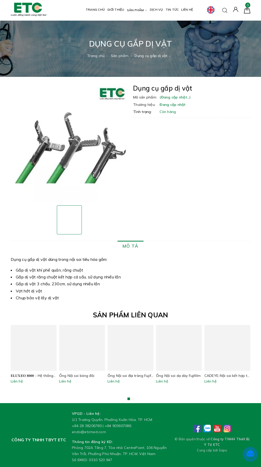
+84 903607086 (118, 425)
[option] (69, 143)
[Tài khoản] (235, 9)
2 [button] (132, 399)
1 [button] (128, 399)
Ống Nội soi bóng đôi (76, 375)
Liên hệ (187, 9)
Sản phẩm (137, 10)
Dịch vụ (156, 9)
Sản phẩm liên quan (130, 315)
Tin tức (172, 9)
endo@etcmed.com (89, 432)
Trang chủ (95, 9)
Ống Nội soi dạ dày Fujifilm (178, 375)
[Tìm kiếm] (224, 10)
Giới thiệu (115, 9)
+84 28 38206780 (87, 425)
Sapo (223, 450)
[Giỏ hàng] (247, 10)
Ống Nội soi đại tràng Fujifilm (132, 375)
